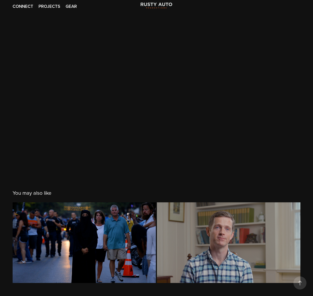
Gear (71, 6)
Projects (49, 6)
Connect (23, 6)
